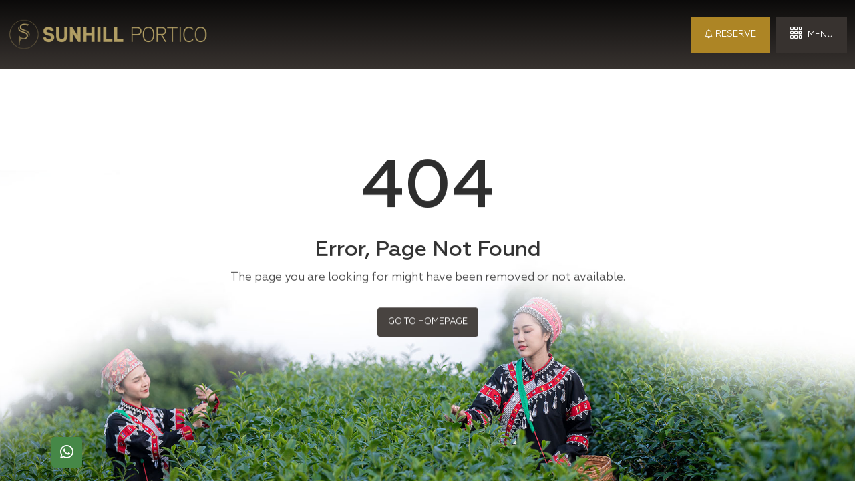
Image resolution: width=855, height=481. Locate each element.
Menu (811, 34)
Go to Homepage (428, 320)
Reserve (730, 34)
